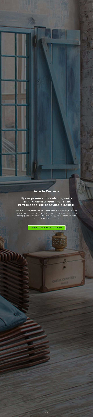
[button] (47, 227)
